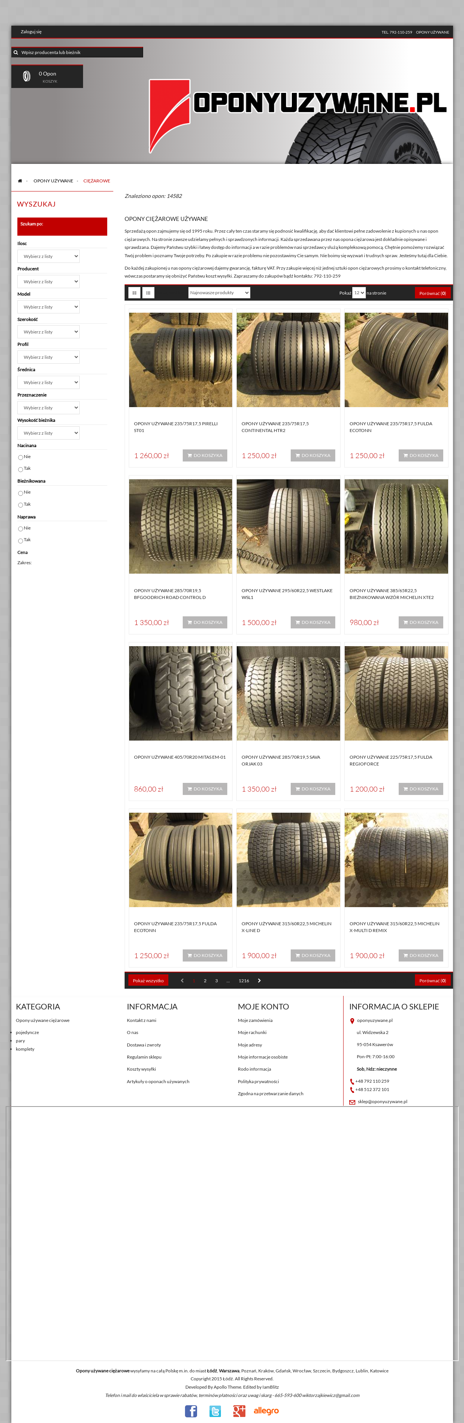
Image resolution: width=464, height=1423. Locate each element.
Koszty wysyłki (141, 1069)
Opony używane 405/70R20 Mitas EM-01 (180, 757)
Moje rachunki (252, 1032)
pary (20, 1040)
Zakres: (24, 562)
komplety (25, 1049)
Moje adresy (250, 1045)
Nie (27, 456)
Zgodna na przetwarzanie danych (271, 1093)
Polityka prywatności (258, 1081)
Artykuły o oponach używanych (158, 1081)
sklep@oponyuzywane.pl (382, 1101)
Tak (27, 468)
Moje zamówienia (255, 1020)
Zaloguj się (31, 31)
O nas (132, 1032)
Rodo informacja (254, 1069)
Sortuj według (170, 292)
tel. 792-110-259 (397, 32)
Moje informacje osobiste (263, 1057)
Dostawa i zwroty (144, 1045)
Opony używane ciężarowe (42, 1020)
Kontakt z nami (141, 1020)
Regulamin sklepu (144, 1057)
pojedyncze (27, 1032)
